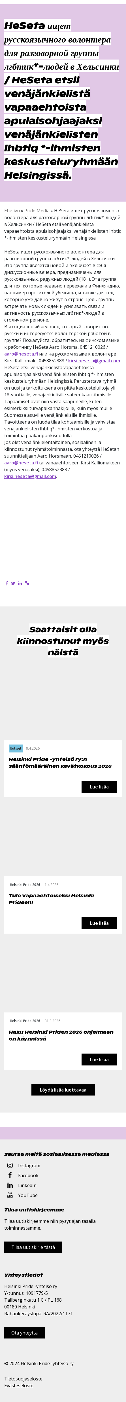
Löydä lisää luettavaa (63, 1090)
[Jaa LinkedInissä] (20, 583)
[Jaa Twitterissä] (13, 583)
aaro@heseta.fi (21, 354)
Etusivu (12, 211)
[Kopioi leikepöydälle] (27, 583)
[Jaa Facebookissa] (7, 583)
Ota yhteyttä (24, 1333)
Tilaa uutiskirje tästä (33, 1247)
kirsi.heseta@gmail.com (94, 361)
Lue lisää (99, 787)
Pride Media (37, 211)
